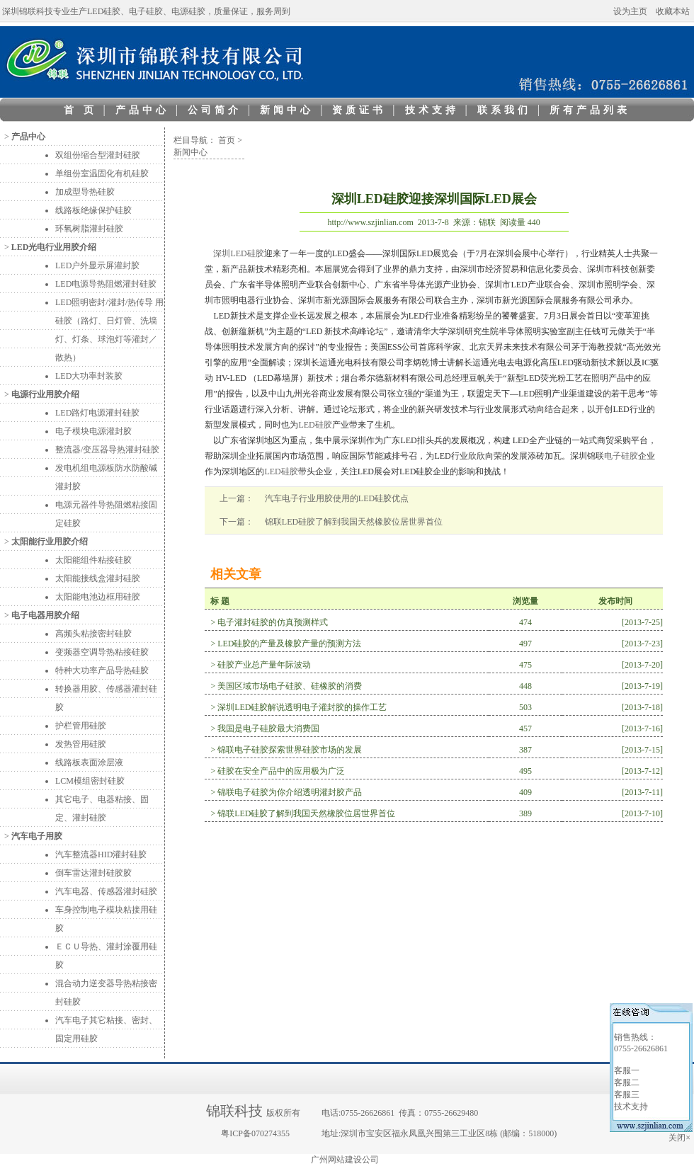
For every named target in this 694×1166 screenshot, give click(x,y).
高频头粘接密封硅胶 (93, 634)
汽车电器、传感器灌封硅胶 (106, 891)
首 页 (80, 110)
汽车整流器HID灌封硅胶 (101, 854)
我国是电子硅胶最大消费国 (268, 728)
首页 (226, 140)
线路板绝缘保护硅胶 (93, 210)
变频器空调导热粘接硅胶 (102, 652)
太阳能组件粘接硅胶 (93, 560)
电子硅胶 (621, 456)
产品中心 (142, 110)
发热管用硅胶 (80, 744)
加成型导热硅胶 (85, 192)
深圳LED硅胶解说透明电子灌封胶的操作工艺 (302, 707)
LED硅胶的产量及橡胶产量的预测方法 (289, 643)
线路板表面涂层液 (89, 762)
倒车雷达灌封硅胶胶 (93, 873)
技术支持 (432, 110)
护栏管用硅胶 (80, 726)
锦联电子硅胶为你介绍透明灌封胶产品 (289, 792)
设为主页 (630, 11)
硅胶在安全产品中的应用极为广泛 (281, 771)
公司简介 (214, 110)
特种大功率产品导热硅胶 (102, 670)
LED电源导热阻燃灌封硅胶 (106, 284)
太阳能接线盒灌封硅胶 (97, 578)
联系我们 (504, 110)
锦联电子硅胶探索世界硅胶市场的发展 (289, 750)
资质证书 (359, 110)
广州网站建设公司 (345, 1160)
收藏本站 (673, 11)
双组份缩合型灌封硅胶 (97, 155)
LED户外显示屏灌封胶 (97, 265)
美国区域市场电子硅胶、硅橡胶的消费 (289, 686)
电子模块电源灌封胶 (93, 431)
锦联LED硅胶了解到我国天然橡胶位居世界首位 (354, 522)
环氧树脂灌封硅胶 (89, 229)
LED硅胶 (314, 425)
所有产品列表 (590, 110)
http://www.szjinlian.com (371, 222)
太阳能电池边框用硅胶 (97, 597)
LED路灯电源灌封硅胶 (97, 413)
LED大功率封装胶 (89, 376)
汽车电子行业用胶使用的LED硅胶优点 (337, 498)
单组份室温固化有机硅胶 (102, 173)
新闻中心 (287, 110)
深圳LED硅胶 (238, 253)
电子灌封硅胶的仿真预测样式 (272, 622)
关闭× (681, 1138)
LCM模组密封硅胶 (90, 781)
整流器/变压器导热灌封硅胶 (107, 450)
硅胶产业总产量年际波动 (264, 665)
